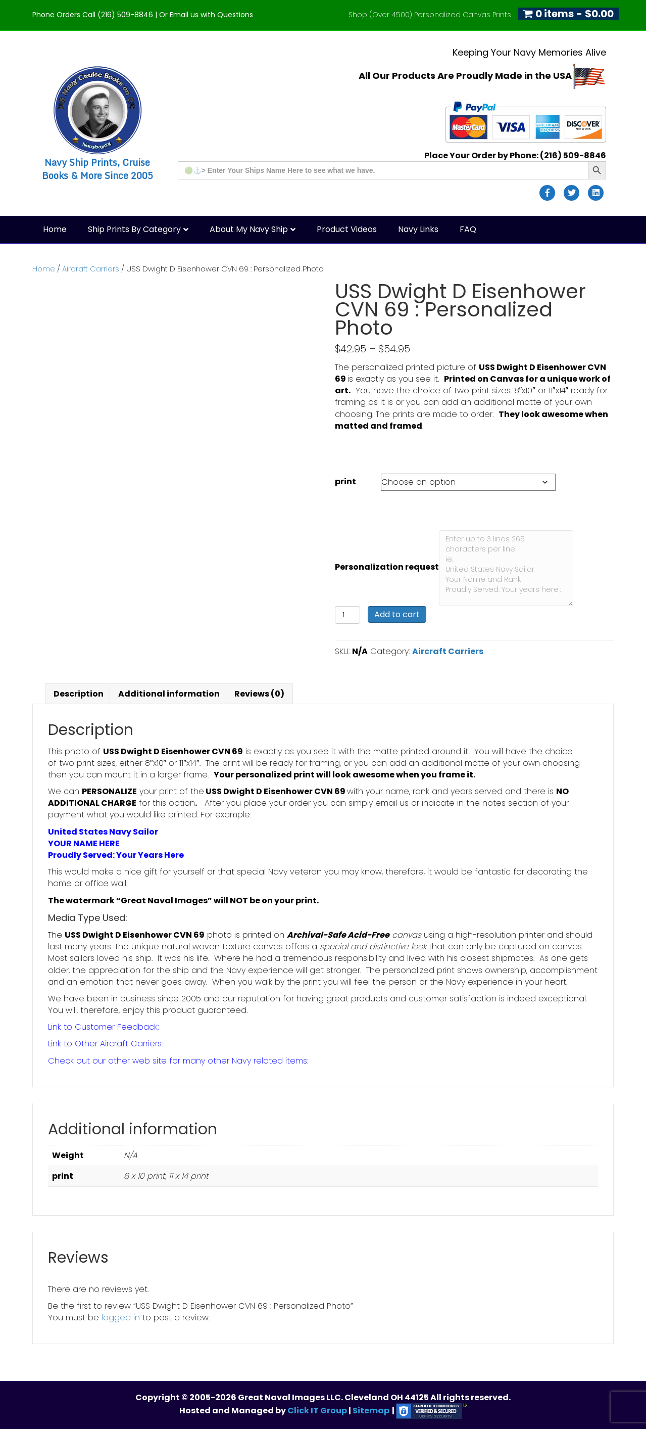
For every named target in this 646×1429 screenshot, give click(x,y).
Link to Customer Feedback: (103, 1027)
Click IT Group (318, 1410)
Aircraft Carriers (90, 269)
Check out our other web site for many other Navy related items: (178, 1061)
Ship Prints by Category (134, 229)
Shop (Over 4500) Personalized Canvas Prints (430, 15)
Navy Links (418, 229)
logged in (121, 1317)
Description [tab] (79, 694)
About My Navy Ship (249, 229)
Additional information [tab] (169, 694)
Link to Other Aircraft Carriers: (105, 1043)
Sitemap (371, 1410)
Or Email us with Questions (206, 15)
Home (55, 229)
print (345, 481)
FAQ (468, 229)
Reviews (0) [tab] (259, 694)
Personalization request (387, 567)
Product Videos (347, 229)
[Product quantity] (348, 615)
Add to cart (397, 614)
